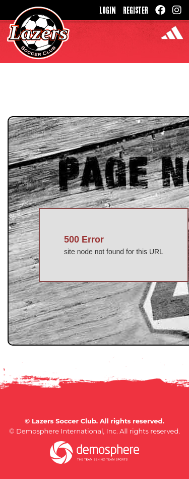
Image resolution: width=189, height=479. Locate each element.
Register (135, 10)
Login (107, 10)
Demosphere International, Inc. (67, 431)
